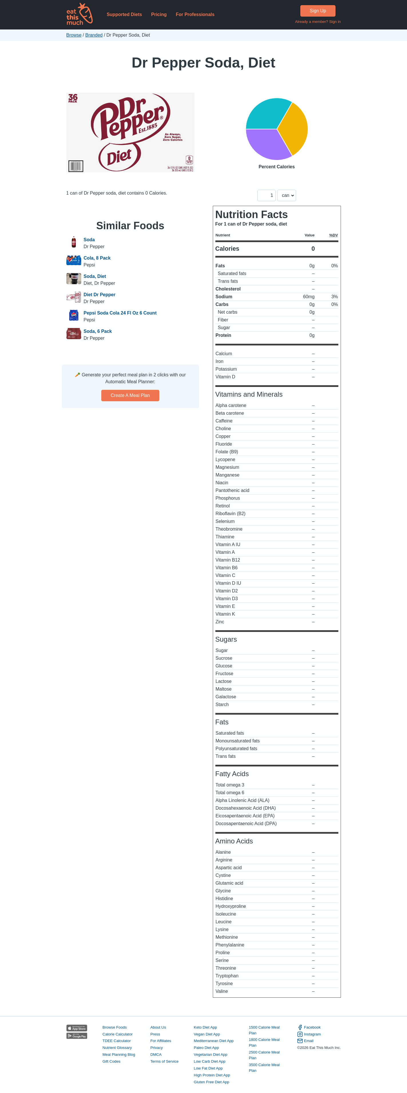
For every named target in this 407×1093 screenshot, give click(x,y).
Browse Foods (114, 1027)
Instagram (309, 1034)
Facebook (309, 1027)
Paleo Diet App (206, 1047)
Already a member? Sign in (318, 21)
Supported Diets (124, 14)
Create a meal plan (130, 395)
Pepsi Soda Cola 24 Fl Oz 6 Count (120, 313)
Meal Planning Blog (118, 1054)
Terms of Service (164, 1061)
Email (305, 1041)
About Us (158, 1027)
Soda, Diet (95, 276)
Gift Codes (111, 1061)
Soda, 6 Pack (98, 331)
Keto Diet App (205, 1027)
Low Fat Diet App (208, 1068)
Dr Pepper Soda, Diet (203, 62)
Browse (74, 35)
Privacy (156, 1047)
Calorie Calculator (117, 1034)
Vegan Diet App (207, 1034)
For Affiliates (160, 1041)
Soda (89, 239)
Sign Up (318, 10)
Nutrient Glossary (117, 1047)
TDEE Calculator (116, 1041)
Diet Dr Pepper (99, 294)
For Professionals (195, 14)
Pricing (158, 14)
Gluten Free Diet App (211, 1082)
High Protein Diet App (212, 1075)
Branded (94, 35)
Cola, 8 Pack (97, 258)
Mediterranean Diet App (214, 1041)
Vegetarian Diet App (210, 1054)
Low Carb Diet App (210, 1061)
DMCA (156, 1054)
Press (155, 1034)
